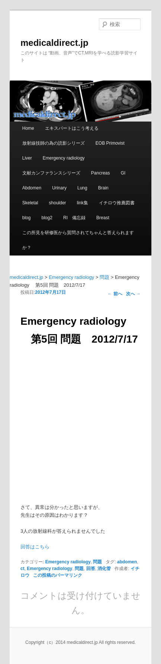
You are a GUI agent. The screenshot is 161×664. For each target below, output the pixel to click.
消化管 (104, 568)
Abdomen (31, 188)
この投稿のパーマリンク (57, 575)
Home (28, 128)
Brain (103, 188)
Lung (82, 188)
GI (123, 173)
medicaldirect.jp (54, 43)
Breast (102, 217)
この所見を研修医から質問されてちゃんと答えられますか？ (78, 240)
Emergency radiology (64, 158)
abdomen (127, 561)
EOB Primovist (110, 143)
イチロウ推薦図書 (117, 202)
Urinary (59, 188)
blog (26, 217)
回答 (90, 568)
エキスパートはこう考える (72, 128)
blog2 (47, 217)
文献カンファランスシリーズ (51, 173)
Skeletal (30, 202)
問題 (97, 561)
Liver (27, 158)
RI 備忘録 (74, 217)
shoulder (57, 202)
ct (22, 568)
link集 (82, 202)
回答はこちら (34, 547)
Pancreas (100, 173)
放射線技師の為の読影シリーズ (53, 143)
